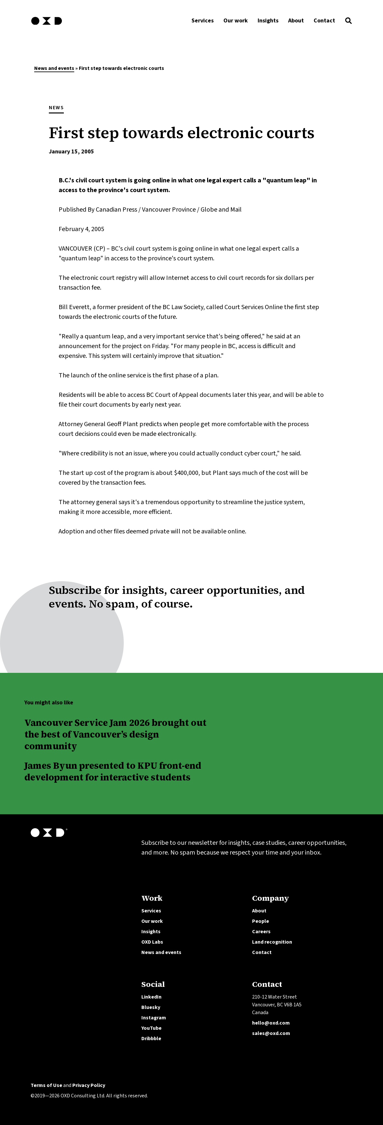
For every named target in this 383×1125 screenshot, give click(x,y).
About (259, 910)
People (260, 921)
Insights (151, 931)
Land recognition (272, 942)
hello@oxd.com (271, 1023)
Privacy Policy (88, 1085)
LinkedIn (151, 997)
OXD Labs (152, 942)
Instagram (153, 1017)
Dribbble (151, 1038)
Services (151, 910)
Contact (262, 952)
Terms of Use (46, 1085)
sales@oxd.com (271, 1033)
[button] (348, 22)
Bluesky (150, 1007)
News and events (54, 68)
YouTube (151, 1028)
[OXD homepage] (46, 26)
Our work (152, 921)
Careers (261, 931)
